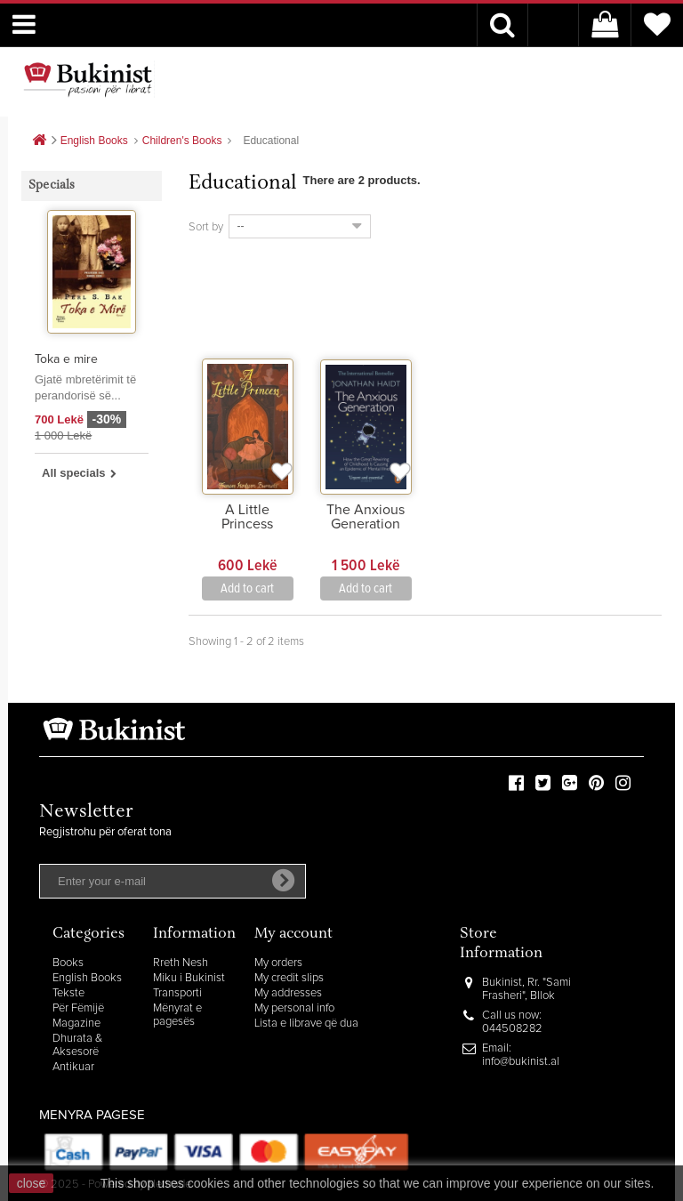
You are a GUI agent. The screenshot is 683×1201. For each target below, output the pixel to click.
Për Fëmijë (78, 1008)
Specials (52, 186)
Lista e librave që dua (306, 1023)
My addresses (288, 993)
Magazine (76, 1023)
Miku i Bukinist (189, 978)
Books (68, 963)
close (31, 1183)
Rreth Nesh (180, 963)
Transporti (177, 993)
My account (293, 934)
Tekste (68, 993)
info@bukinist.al (520, 1062)
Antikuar (73, 1067)
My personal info (294, 1008)
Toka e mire (66, 359)
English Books (87, 978)
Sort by (206, 227)
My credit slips (289, 978)
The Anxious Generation (365, 517)
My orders (278, 963)
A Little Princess (247, 517)
